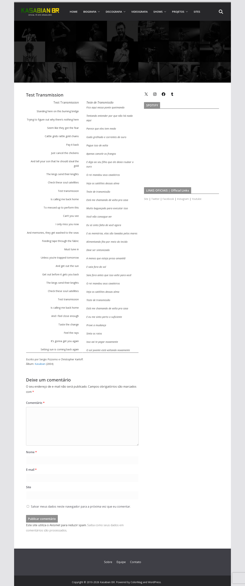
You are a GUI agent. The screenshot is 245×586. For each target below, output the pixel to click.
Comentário (35, 403)
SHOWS (158, 11)
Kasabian (40, 364)
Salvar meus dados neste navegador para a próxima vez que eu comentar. (81, 506)
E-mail (31, 470)
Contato (135, 562)
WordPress (154, 582)
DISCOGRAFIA (114, 11)
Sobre (108, 562)
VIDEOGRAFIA (139, 11)
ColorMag (136, 582)
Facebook (168, 199)
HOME (74, 11)
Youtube (196, 199)
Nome (31, 452)
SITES (197, 11)
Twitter (155, 199)
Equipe (121, 562)
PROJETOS (178, 11)
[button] (98, 11)
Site (28, 487)
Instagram (183, 199)
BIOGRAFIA (89, 11)
